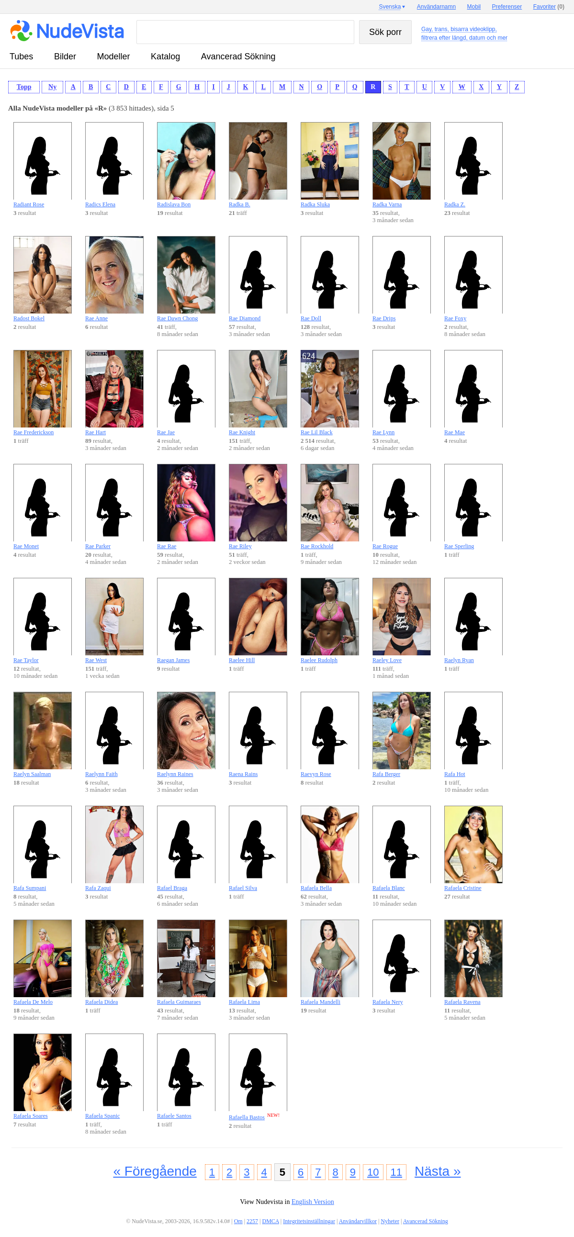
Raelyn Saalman (42, 734)
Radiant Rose (42, 165)
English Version (313, 1201)
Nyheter (390, 1221)
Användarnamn (436, 6)
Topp (24, 86)
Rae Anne (114, 279)
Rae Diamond (258, 279)
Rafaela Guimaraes (186, 962)
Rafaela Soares (42, 1076)
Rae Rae (186, 507)
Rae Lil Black (330, 393)
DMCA (270, 1221)
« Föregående (154, 1171)
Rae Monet (42, 507)
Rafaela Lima (258, 962)
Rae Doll (330, 279)
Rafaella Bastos (258, 1077)
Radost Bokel (42, 279)
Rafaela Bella (330, 848)
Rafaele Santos (186, 1076)
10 (373, 1172)
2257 (252, 1221)
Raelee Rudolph (330, 620)
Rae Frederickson (42, 393)
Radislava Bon (186, 165)
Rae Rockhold (330, 507)
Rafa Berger (401, 734)
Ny (52, 86)
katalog (165, 56)
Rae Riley (258, 507)
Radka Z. (473, 165)
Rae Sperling (473, 507)
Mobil (474, 6)
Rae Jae (186, 393)
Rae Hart (114, 393)
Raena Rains (258, 734)
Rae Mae (473, 393)
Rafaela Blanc (401, 848)
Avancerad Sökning (238, 56)
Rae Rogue (401, 507)
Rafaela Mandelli (330, 962)
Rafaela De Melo (42, 962)
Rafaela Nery (401, 962)
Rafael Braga (186, 848)
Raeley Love (401, 620)
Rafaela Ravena (473, 962)
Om (238, 1221)
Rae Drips (401, 279)
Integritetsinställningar (309, 1221)
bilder (65, 56)
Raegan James (186, 620)
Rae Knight (258, 393)
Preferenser (507, 6)
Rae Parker (114, 507)
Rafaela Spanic (114, 1076)
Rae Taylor (42, 620)
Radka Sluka (330, 165)
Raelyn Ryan (473, 620)
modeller (113, 56)
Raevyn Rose (330, 734)
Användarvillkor (358, 1221)
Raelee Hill (258, 620)
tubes (21, 56)
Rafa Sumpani (42, 848)
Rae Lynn (401, 393)
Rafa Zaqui (114, 848)
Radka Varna (401, 165)
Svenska (390, 6)
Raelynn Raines (186, 734)
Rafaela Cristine (473, 848)
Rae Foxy (473, 279)
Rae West (114, 620)
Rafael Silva (258, 848)
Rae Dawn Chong (186, 279)
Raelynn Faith (114, 734)
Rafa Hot (473, 734)
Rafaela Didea (114, 962)
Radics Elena (114, 165)
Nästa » (438, 1171)
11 (396, 1172)
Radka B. (258, 165)
